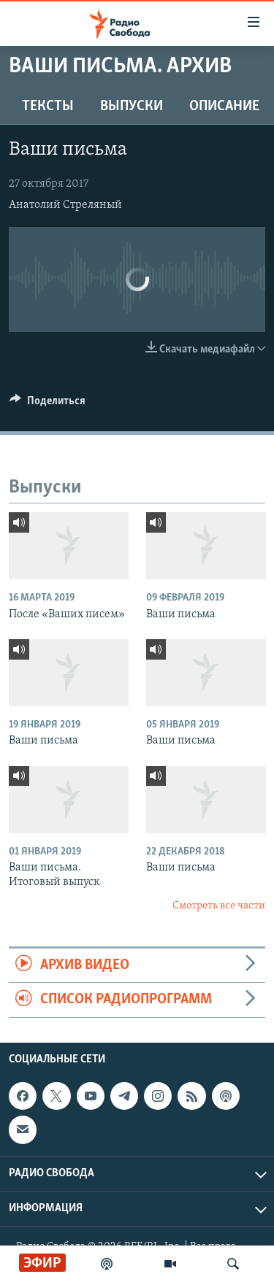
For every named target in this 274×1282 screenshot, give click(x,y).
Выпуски (131, 106)
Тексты (48, 106)
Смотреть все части (218, 905)
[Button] (47, 404)
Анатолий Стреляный (65, 205)
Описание (224, 106)
